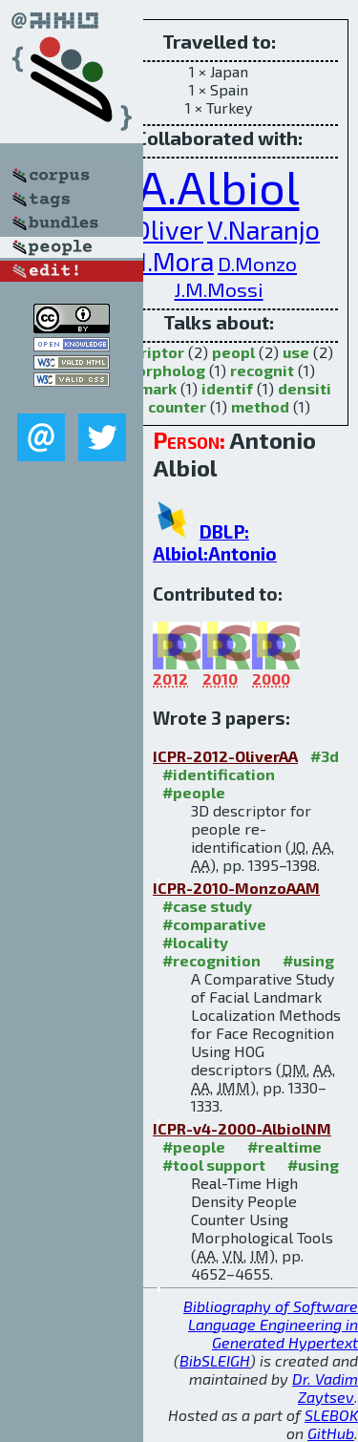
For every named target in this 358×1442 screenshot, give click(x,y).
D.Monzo (257, 263)
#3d (324, 756)
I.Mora (177, 261)
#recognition (211, 960)
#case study (207, 906)
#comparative (214, 924)
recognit (262, 370)
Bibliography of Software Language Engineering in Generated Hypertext (270, 1324)
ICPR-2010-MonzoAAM (236, 888)
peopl (233, 352)
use (296, 352)
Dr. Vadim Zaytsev (325, 1387)
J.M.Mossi (219, 289)
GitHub (330, 1433)
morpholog (164, 370)
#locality (195, 942)
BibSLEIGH (214, 1360)
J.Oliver (160, 229)
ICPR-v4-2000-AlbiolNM (242, 1128)
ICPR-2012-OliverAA (225, 756)
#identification (218, 774)
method (260, 406)
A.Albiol (219, 186)
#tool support (213, 1165)
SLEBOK (331, 1415)
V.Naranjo (263, 229)
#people (193, 792)
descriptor (144, 352)
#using (308, 960)
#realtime (284, 1146)
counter (177, 406)
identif (227, 388)
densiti (304, 388)
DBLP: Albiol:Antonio (215, 542)
